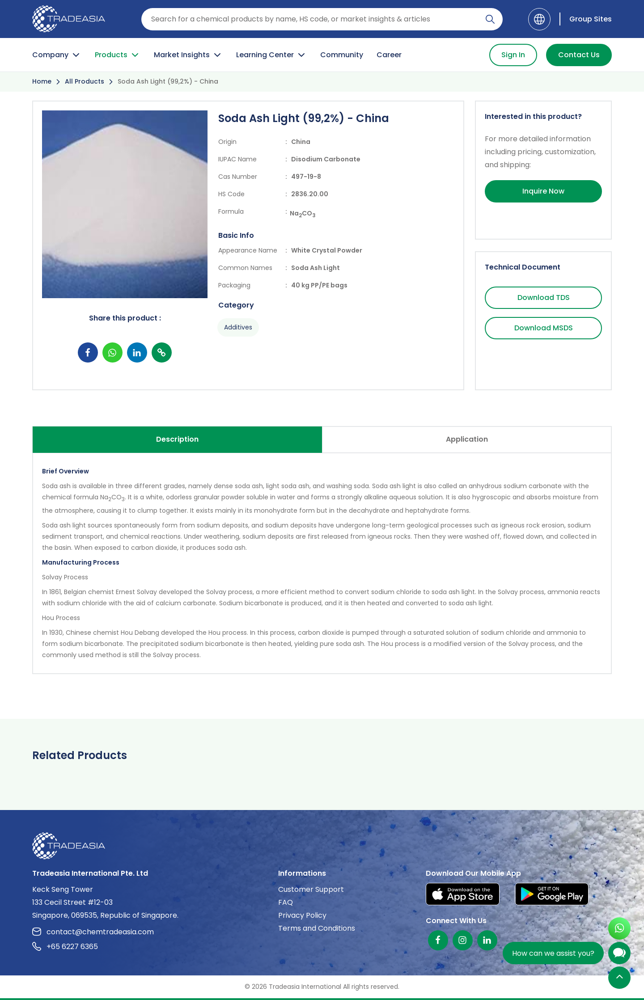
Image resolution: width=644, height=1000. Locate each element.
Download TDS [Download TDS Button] (543, 297)
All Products (84, 81)
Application (467, 439)
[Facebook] (438, 940)
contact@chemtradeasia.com (93, 932)
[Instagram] (463, 940)
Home (41, 81)
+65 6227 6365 (65, 946)
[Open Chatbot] (619, 955)
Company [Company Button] (56, 55)
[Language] (539, 19)
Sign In (513, 55)
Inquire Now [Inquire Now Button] (543, 191)
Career (389, 55)
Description (177, 439)
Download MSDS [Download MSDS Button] (543, 328)
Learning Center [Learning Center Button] (271, 55)
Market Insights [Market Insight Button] (188, 55)
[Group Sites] (585, 19)
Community (341, 55)
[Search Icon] (490, 21)
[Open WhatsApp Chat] (619, 929)
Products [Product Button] (117, 55)
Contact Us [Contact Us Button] (579, 55)
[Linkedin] (487, 940)
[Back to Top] (619, 978)
